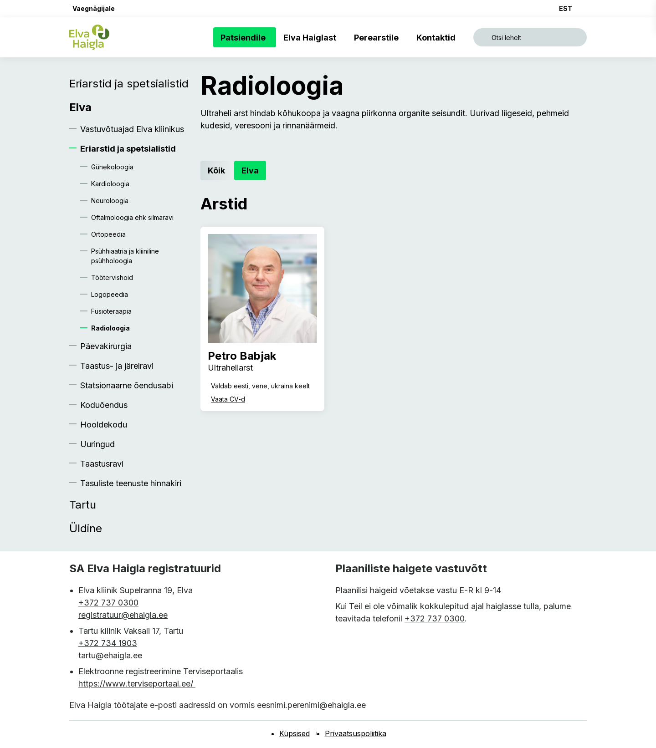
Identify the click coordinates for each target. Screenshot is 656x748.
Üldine (85, 528)
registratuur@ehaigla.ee (123, 615)
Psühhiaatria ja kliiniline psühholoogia (125, 256)
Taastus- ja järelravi (117, 366)
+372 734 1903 (107, 643)
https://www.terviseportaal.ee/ (136, 683)
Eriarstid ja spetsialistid (129, 83)
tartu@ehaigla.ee (110, 655)
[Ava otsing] (530, 37)
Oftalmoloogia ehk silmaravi (132, 217)
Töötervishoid (112, 277)
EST (565, 8)
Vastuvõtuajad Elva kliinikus (132, 129)
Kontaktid (437, 37)
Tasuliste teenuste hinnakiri (130, 483)
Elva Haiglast (311, 37)
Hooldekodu (103, 424)
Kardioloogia (110, 184)
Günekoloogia (112, 167)
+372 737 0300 (108, 602)
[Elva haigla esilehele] (89, 37)
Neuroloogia (109, 200)
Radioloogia (110, 328)
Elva (80, 107)
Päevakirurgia (106, 346)
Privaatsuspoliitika (355, 733)
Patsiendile (244, 37)
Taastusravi (101, 463)
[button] (92, 8)
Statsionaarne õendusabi (126, 385)
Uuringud (97, 444)
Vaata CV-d (228, 399)
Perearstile (378, 37)
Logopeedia (109, 294)
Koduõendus (104, 405)
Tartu (82, 504)
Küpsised (294, 733)
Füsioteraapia (111, 311)
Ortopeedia (108, 234)
